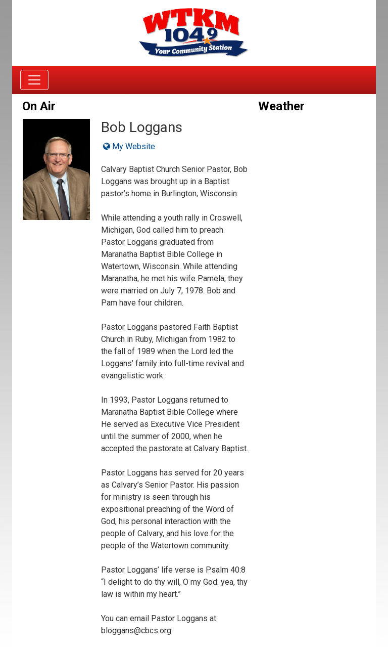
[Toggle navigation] (34, 80)
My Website (129, 146)
